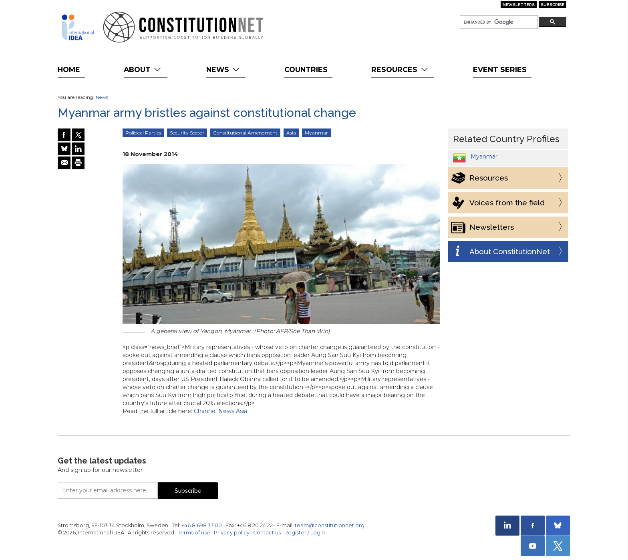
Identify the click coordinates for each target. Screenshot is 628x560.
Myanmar (316, 133)
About (143, 69)
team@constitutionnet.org (329, 525)
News (223, 69)
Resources (400, 69)
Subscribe (552, 4)
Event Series (500, 69)
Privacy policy (232, 533)
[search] (498, 22)
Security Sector (187, 133)
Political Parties (143, 133)
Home (69, 69)
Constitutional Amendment (245, 133)
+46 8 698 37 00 (201, 525)
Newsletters (519, 4)
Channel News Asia (220, 411)
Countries (306, 69)
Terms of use (194, 533)
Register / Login (304, 533)
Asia (291, 133)
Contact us (267, 533)
